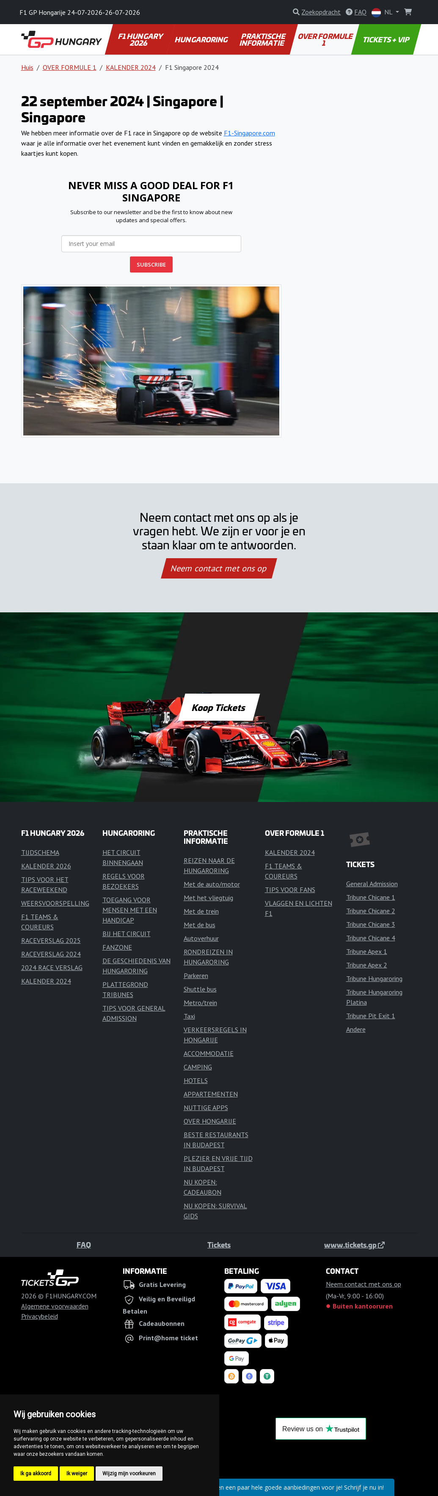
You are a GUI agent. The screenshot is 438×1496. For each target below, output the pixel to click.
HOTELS (196, 1080)
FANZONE (117, 947)
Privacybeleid (39, 1316)
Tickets (219, 1245)
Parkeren (196, 975)
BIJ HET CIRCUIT (126, 933)
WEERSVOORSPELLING (55, 903)
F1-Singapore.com (249, 133)
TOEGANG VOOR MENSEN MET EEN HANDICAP (129, 909)
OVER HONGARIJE (210, 1121)
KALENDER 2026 (46, 866)
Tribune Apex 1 (366, 951)
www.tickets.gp (354, 1245)
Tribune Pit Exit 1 (370, 1015)
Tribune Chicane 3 (370, 924)
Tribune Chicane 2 (370, 910)
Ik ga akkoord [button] (35, 1474)
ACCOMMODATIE (209, 1053)
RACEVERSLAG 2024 (51, 954)
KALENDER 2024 (131, 67)
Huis (27, 67)
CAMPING (198, 1067)
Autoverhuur (201, 938)
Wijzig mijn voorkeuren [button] (129, 1474)
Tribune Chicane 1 (370, 897)
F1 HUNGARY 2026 (141, 39)
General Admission (372, 883)
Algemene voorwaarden (54, 1306)
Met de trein (201, 911)
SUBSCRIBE (151, 264)
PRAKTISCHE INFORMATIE (263, 39)
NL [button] (383, 12)
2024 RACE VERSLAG (52, 967)
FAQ (84, 1245)
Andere (356, 1029)
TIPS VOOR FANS (290, 889)
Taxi (189, 1016)
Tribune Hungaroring (374, 978)
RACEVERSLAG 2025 (51, 940)
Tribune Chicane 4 (370, 938)
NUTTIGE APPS (206, 1107)
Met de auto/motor (212, 884)
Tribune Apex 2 (366, 965)
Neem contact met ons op (218, 568)
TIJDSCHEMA (40, 852)
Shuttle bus (200, 989)
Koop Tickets (218, 707)
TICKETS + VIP (386, 39)
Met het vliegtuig (208, 897)
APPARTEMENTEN (211, 1094)
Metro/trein (200, 1002)
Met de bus (199, 924)
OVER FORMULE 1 (326, 39)
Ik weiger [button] (76, 1474)
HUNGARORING (202, 39)
